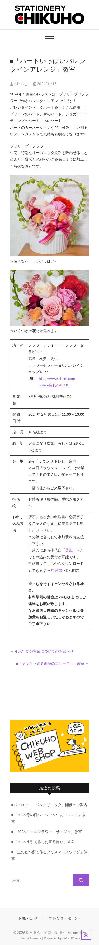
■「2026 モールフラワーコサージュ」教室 (46, 831)
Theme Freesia (30, 938)
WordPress (71, 938)
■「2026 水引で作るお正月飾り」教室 (42, 841)
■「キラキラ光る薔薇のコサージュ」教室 (52, 663)
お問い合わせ (27, 918)
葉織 (69, 550)
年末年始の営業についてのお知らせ (42, 651)
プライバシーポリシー (65, 918)
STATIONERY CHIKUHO (45, 932)
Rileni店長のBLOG (54, 385)
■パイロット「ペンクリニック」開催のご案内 (49, 804)
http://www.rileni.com (57, 378)
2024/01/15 (44, 84)
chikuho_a (19, 84)
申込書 (56, 570)
